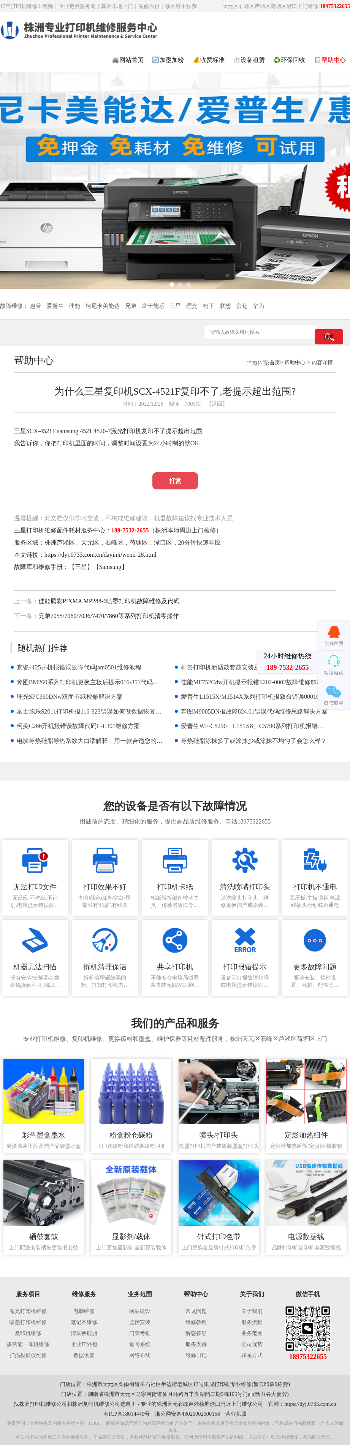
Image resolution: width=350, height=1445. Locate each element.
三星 (175, 306)
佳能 (74, 306)
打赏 (175, 481)
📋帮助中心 (330, 60)
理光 (192, 306)
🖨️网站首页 (128, 60)
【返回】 (217, 404)
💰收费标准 (209, 60)
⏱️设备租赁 (249, 60)
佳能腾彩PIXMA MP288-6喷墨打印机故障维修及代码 (108, 601)
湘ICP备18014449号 (126, 1414)
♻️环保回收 (289, 60)
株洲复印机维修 (90, 1404)
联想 (225, 306)
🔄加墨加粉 (168, 60)
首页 (274, 362)
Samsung (110, 567)
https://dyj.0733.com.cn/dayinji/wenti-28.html (100, 554)
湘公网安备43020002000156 (187, 1414)
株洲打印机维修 (37, 1404)
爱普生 (55, 306)
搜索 (329, 336)
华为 (258, 306)
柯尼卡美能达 (103, 306)
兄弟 (130, 306)
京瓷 (241, 306)
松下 (208, 306)
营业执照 (236, 1414)
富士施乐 (153, 306)
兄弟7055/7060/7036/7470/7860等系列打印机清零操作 (108, 616)
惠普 (35, 306)
